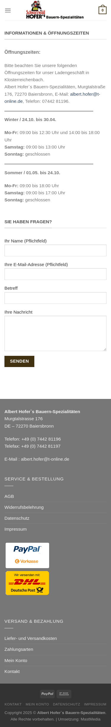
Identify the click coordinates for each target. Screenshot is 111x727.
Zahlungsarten (18, 649)
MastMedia (90, 719)
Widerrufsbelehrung (24, 507)
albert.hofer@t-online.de (45, 459)
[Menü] (7, 10)
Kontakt (12, 671)
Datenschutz (16, 518)
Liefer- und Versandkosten (30, 638)
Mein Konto (15, 660)
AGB (9, 496)
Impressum (15, 529)
